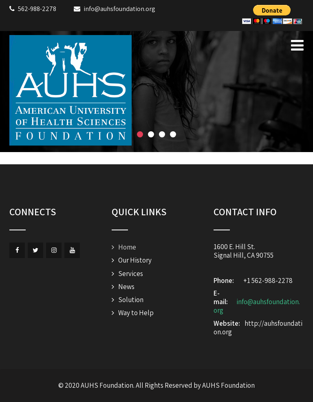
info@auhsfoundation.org (257, 306)
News (126, 286)
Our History (135, 260)
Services (130, 273)
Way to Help (136, 312)
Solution (130, 299)
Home (127, 247)
